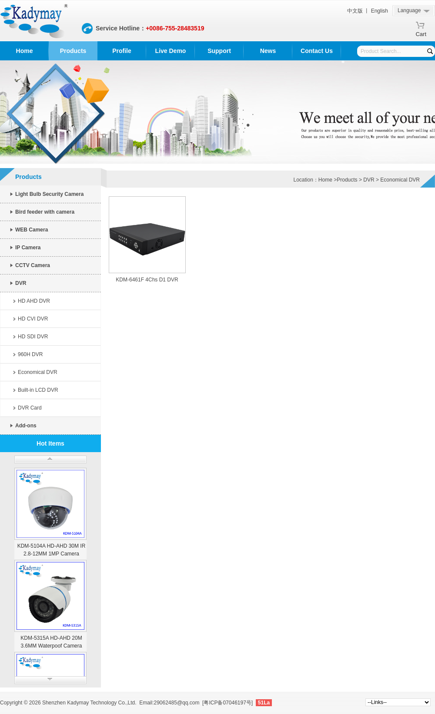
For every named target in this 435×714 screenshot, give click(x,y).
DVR (20, 283)
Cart (420, 33)
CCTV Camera (32, 265)
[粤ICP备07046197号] (227, 703)
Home (24, 50)
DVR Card (30, 408)
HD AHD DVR (34, 301)
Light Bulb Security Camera (49, 194)
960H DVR (30, 354)
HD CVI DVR (33, 319)
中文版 (355, 11)
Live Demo (170, 50)
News (268, 50)
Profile (121, 50)
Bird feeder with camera (44, 212)
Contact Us (317, 50)
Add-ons (26, 426)
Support (219, 50)
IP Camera (27, 248)
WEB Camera (31, 230)
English (379, 11)
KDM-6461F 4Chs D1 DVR (147, 280)
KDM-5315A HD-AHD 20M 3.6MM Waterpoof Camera (51, 642)
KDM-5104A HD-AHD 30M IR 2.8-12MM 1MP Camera (51, 550)
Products (73, 50)
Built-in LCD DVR (38, 390)
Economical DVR (37, 372)
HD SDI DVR (33, 337)
